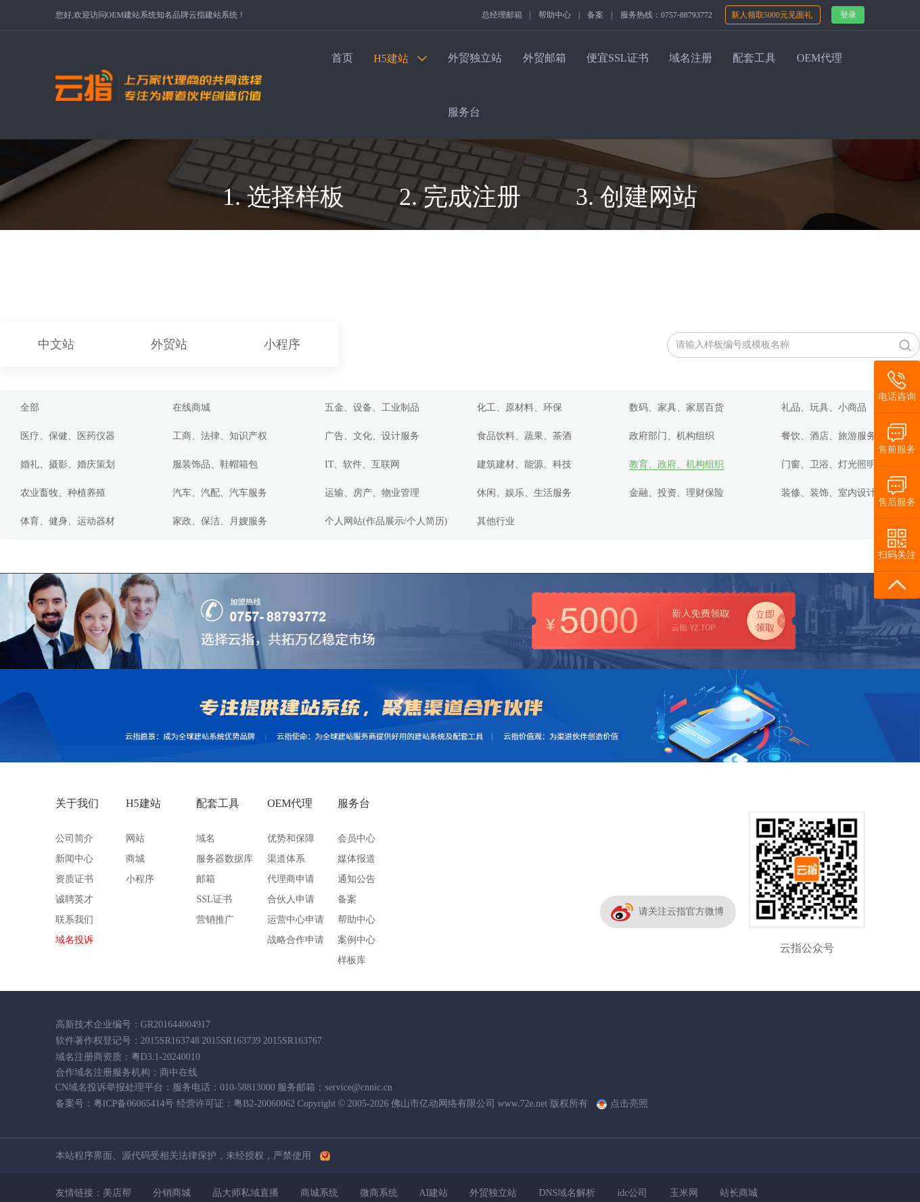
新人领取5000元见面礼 (772, 15)
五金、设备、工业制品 (372, 407)
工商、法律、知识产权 (219, 436)
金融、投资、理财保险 (676, 493)
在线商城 (191, 407)
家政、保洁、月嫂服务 (219, 521)
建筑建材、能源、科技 (524, 464)
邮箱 (205, 879)
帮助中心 (554, 15)
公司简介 (74, 838)
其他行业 (496, 521)
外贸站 (169, 344)
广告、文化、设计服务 (372, 436)
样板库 (352, 960)
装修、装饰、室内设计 (828, 493)
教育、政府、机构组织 (676, 464)
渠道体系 (286, 859)
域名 (205, 838)
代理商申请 (291, 879)
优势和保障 (291, 838)
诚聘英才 (74, 899)
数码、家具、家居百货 (676, 407)
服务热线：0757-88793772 (666, 15)
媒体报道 (356, 859)
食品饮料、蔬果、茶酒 (524, 436)
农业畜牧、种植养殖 (63, 493)
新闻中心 (74, 859)
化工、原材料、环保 (519, 407)
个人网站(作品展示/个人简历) (386, 521)
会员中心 (356, 838)
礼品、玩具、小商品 (824, 407)
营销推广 (215, 920)
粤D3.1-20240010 (165, 1057)
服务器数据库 (224, 859)
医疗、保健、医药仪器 (67, 436)
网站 (135, 838)
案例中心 (356, 940)
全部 (29, 407)
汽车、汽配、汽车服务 (219, 493)
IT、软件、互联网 (362, 464)
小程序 (282, 344)
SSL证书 (213, 899)
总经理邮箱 (502, 15)
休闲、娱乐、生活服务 (524, 493)
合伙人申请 (291, 899)
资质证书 (74, 879)
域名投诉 (74, 940)
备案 (595, 15)
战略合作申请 (295, 940)
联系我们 (74, 920)
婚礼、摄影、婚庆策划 (67, 464)
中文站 (56, 344)
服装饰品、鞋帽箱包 (215, 464)
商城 (135, 859)
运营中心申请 (295, 920)
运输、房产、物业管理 (372, 493)
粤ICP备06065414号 (134, 1104)
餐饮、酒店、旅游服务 (828, 436)
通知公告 (356, 879)
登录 (848, 15)
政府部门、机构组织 (671, 436)
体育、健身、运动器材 (67, 521)
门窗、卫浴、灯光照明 (828, 464)
